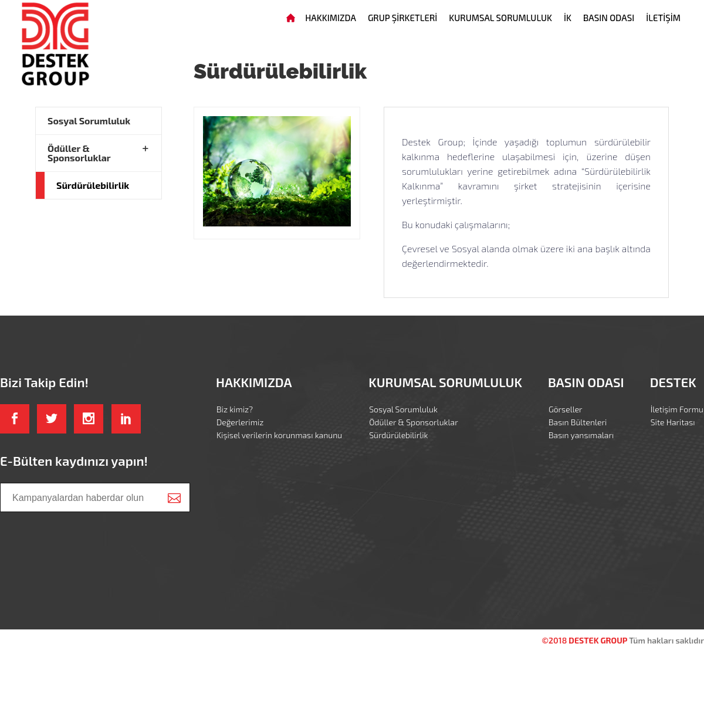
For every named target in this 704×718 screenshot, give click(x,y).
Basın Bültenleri (578, 422)
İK (567, 17)
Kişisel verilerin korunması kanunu (279, 435)
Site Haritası (673, 422)
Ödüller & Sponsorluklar (79, 153)
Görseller (566, 409)
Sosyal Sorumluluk (89, 120)
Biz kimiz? (234, 409)
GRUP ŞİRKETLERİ (402, 17)
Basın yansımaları (581, 435)
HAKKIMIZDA (330, 17)
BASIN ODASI (608, 17)
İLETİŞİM (663, 17)
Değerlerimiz (239, 422)
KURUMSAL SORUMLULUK (500, 17)
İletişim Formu (677, 409)
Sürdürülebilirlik (92, 185)
